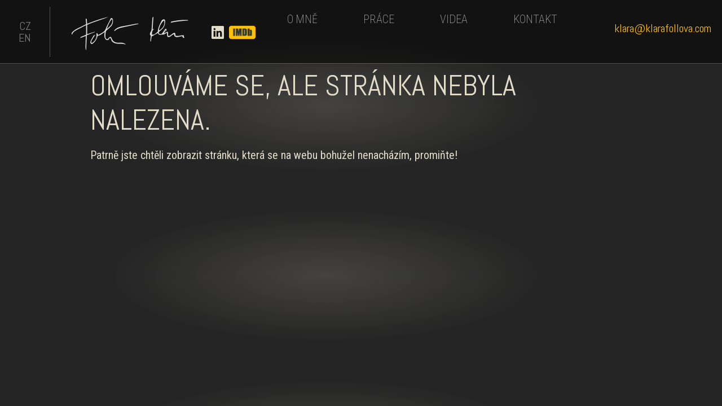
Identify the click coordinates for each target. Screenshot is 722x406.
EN (25, 37)
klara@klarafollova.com (662, 28)
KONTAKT (535, 19)
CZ (25, 26)
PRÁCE (378, 19)
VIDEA (454, 19)
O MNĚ (302, 19)
